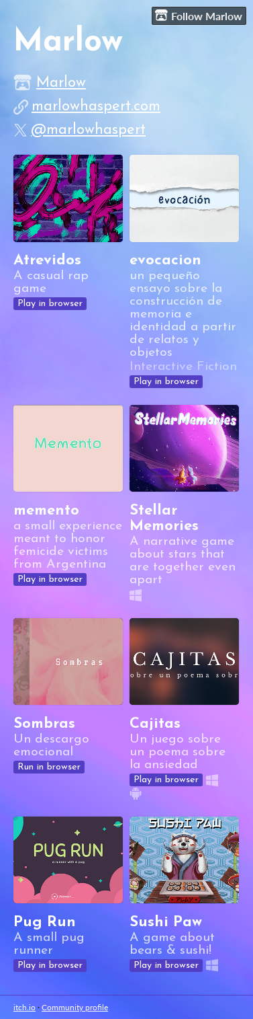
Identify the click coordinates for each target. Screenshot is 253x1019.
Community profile (75, 1007)
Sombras (44, 724)
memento (46, 511)
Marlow (61, 83)
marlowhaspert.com (96, 106)
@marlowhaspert (88, 130)
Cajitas (155, 724)
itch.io (24, 1007)
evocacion (165, 260)
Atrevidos (47, 260)
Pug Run (44, 922)
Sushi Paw (166, 922)
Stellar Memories (164, 518)
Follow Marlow (198, 15)
